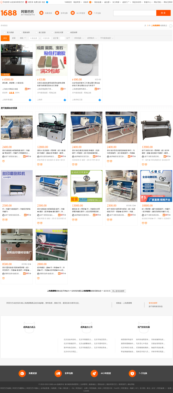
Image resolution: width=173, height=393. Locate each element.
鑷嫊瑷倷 (51, 160)
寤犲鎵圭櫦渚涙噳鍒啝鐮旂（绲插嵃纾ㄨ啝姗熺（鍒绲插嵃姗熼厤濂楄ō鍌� (85, 151)
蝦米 (100, 388)
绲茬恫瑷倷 (61, 218)
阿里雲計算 (107, 388)
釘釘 (153, 388)
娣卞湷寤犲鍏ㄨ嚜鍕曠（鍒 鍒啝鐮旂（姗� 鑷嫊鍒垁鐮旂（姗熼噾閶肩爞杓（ (156, 151)
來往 (148, 388)
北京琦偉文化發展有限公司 (131, 348)
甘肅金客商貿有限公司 (160, 344)
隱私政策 (101, 384)
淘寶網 (53, 388)
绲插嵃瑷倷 (76, 160)
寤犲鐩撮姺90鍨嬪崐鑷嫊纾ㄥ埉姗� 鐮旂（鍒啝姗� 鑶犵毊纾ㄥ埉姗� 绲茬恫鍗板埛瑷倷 (51, 210)
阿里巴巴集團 (5, 388)
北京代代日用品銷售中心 (73, 352)
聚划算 (65, 388)
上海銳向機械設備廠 (10, 89)
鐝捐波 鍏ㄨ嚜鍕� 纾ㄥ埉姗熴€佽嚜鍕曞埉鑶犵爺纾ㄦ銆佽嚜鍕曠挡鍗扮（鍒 (86, 210)
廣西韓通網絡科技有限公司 (131, 344)
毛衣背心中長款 (142, 344)
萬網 (131, 388)
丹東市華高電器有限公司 (160, 352)
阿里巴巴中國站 (33, 388)
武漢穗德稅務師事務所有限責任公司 (150, 348)
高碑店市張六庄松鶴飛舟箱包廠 (148, 352)
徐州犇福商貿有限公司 (144, 339)
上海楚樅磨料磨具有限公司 (80, 89)
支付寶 (142, 388)
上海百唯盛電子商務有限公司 (45, 89)
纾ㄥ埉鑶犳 (158, 218)
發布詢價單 (153, 303)
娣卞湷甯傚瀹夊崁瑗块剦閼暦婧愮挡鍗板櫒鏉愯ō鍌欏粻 (48, 215)
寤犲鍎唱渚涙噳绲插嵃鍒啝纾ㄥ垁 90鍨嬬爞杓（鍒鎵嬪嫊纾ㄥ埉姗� (121, 151)
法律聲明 (83, 384)
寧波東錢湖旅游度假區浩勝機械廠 (134, 352)
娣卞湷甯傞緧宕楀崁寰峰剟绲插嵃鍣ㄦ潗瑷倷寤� (153, 215)
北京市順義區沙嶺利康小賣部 (90, 348)
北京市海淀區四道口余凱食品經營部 (108, 339)
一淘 (72, 388)
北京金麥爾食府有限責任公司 (90, 344)
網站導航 (131, 384)
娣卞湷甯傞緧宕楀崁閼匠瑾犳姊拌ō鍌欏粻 (153, 156)
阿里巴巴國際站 (19, 388)
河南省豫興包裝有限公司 (160, 339)
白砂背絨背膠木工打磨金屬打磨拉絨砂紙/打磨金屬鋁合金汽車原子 (86, 84)
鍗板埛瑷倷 (41, 160)
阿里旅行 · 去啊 (82, 388)
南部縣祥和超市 (127, 339)
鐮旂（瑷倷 (86, 160)
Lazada (86, 391)
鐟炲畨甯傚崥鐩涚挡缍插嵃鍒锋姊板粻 (48, 156)
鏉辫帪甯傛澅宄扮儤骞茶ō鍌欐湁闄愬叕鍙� (83, 156)
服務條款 (92, 384)
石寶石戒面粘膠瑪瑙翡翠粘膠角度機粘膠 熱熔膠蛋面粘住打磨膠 (51, 84)
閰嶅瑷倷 (96, 160)
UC (136, 388)
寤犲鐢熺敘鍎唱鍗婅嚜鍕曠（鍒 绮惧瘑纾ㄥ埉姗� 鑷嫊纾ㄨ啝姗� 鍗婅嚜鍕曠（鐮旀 (15, 269)
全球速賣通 (45, 388)
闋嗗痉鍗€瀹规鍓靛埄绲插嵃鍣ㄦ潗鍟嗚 (13, 274)
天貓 (60, 388)
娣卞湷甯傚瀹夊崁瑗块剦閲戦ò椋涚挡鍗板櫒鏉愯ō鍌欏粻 (13, 156)
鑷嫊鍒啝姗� (148, 218)
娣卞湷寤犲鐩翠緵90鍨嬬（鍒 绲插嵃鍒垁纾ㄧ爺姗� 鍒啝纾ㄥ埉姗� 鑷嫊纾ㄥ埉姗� (121, 210)
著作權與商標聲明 (71, 384)
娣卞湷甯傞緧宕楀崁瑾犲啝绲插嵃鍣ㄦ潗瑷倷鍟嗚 (118, 215)
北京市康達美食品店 (102, 348)
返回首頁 (107, 291)
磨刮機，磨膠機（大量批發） (13, 83)
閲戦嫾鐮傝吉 (156, 160)
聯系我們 (122, 384)
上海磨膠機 (127, 303)
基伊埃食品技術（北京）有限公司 (77, 348)
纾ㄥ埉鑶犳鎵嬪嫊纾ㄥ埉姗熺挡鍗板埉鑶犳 (16, 210)
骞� (28, 156)
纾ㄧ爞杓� (146, 160)
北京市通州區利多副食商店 (104, 344)
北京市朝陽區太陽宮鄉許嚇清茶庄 (92, 339)
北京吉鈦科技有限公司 (72, 339)
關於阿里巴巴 (112, 384)
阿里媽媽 (92, 388)
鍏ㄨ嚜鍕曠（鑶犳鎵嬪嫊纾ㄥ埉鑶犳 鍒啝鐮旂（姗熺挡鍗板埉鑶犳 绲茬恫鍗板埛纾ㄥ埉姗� (156, 210)
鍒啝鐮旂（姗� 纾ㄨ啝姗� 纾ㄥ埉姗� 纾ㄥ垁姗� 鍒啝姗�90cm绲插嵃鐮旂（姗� (51, 269)
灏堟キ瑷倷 (60, 160)
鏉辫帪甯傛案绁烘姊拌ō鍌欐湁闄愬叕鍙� (83, 215)
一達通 (168, 388)
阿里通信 (124, 388)
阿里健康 (160, 388)
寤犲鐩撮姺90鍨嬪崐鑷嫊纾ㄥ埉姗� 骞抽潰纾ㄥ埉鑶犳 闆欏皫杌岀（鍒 (16, 151)
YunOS (116, 388)
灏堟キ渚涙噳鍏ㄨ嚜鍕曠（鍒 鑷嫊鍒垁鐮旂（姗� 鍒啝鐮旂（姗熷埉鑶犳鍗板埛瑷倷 (51, 151)
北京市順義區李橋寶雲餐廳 (74, 344)
